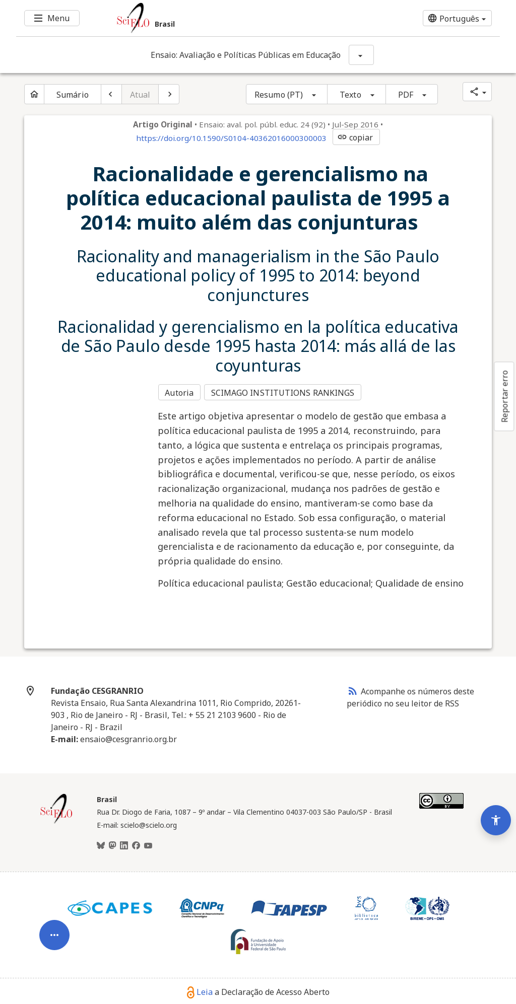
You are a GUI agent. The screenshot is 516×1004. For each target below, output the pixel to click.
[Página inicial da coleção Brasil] (56, 819)
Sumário (72, 94)
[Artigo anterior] (111, 94)
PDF (405, 94)
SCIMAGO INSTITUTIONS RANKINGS (284, 391)
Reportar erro (504, 396)
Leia (200, 989)
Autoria (179, 391)
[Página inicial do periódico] (34, 94)
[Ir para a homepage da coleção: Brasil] (218, 18)
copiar (355, 137)
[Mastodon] (112, 843)
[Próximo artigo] (168, 94)
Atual (140, 94)
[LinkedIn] (124, 843)
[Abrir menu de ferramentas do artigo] (54, 918)
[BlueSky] (101, 843)
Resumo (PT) (278, 94)
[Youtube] (148, 843)
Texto (350, 94)
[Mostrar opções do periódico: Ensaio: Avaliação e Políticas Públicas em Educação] (361, 55)
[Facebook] (136, 843)
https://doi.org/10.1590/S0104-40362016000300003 (231, 138)
